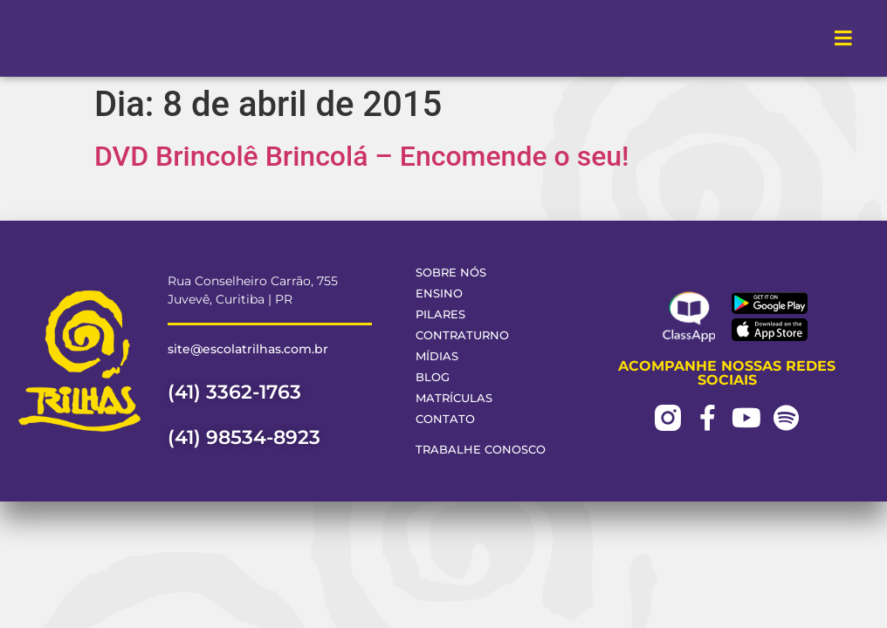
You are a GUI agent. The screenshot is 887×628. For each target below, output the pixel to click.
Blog (433, 377)
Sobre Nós (451, 272)
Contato (445, 419)
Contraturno (462, 335)
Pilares (440, 314)
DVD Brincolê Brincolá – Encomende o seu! (361, 156)
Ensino (439, 293)
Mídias (437, 356)
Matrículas (454, 398)
